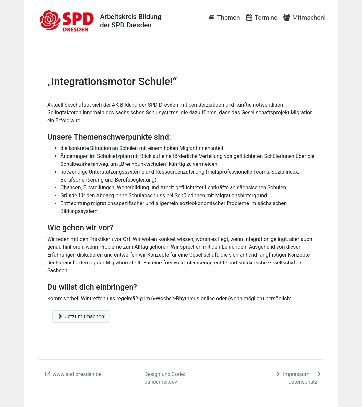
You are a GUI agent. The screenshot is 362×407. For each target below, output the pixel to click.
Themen (224, 17)
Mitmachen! (304, 17)
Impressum (293, 374)
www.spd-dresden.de (73, 374)
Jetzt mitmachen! (81, 316)
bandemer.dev (160, 382)
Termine (261, 17)
